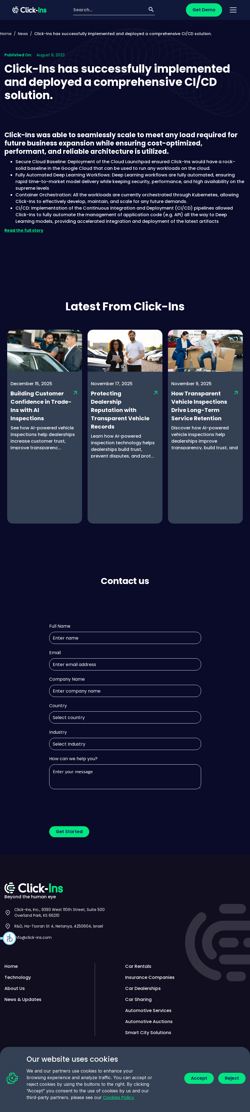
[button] (8, 938)
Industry (58, 732)
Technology (17, 977)
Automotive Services (148, 1010)
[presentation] (91, 805)
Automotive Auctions (149, 1021)
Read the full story (23, 230)
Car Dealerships (143, 988)
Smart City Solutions (148, 1032)
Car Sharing (138, 999)
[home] (29, 10)
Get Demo (204, 10)
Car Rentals (138, 966)
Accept (199, 1078)
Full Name (59, 626)
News (23, 33)
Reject (232, 1078)
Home (6, 33)
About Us (14, 988)
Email (55, 652)
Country (58, 705)
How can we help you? (73, 759)
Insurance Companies (150, 977)
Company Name (67, 679)
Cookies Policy (118, 1097)
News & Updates (22, 999)
